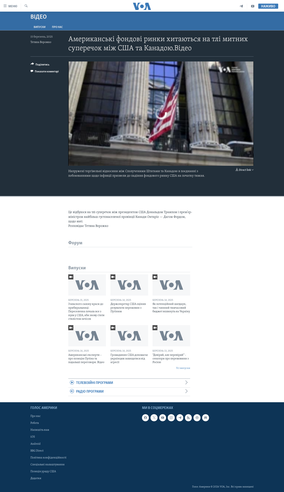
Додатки (35, 478)
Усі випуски (183, 368)
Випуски (39, 27)
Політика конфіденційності (48, 457)
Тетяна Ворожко (40, 42)
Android (35, 443)
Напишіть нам (39, 430)
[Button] (40, 65)
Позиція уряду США (43, 471)
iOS (32, 436)
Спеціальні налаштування (47, 464)
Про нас (57, 27)
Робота (34, 423)
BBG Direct (36, 450)
